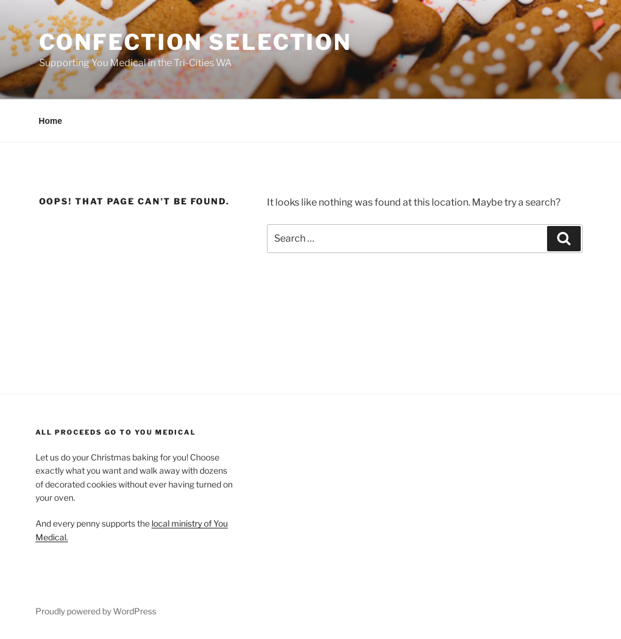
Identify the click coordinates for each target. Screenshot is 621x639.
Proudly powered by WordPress (95, 611)
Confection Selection (195, 42)
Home (50, 121)
